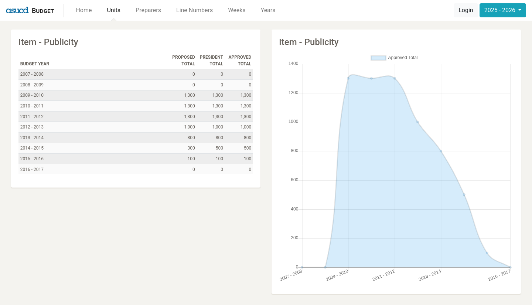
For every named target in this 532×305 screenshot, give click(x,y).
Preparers (148, 10)
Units (113, 10)
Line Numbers (194, 10)
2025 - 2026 (500, 10)
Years (268, 10)
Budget (43, 10)
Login (465, 10)
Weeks (236, 10)
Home (84, 10)
